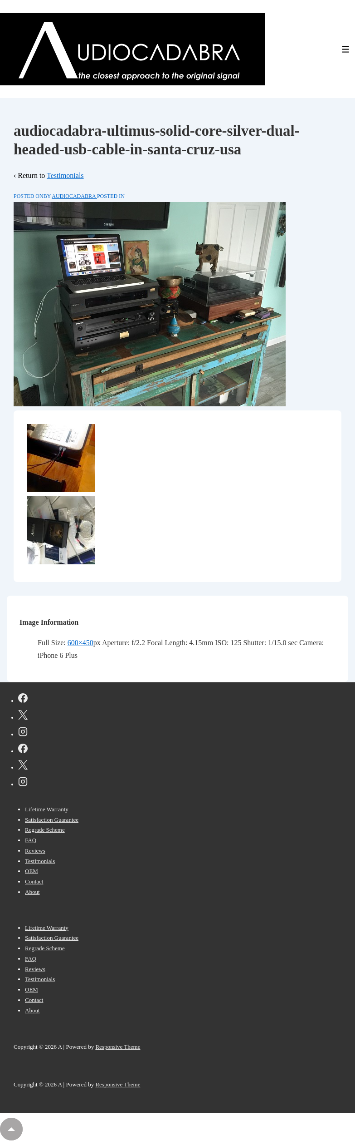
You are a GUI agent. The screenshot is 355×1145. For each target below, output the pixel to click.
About (32, 891)
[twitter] (23, 716)
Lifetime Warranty (46, 809)
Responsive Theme (117, 1046)
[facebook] (23, 699)
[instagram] (23, 733)
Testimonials (65, 175)
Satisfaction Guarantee (51, 819)
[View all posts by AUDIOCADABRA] (74, 196)
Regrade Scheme (45, 829)
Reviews (35, 850)
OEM (31, 871)
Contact (34, 881)
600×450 (80, 643)
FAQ (30, 840)
